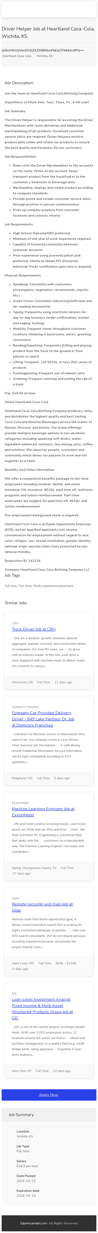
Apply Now (48, 1094)
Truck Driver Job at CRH (33, 629)
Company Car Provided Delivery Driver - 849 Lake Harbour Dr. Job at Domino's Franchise (43, 719)
